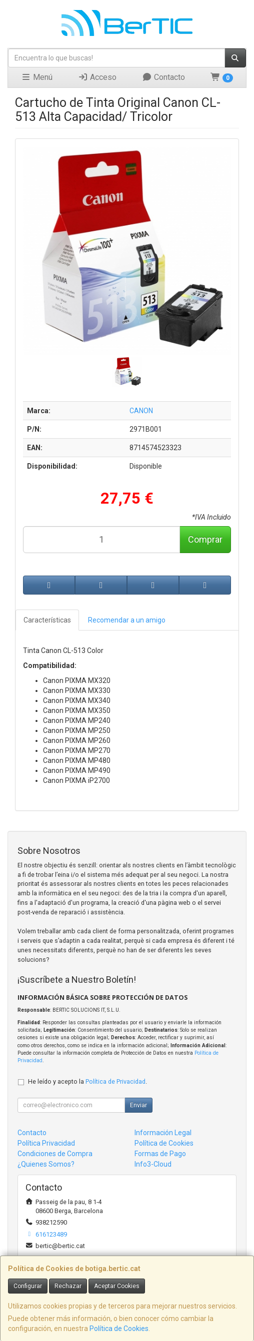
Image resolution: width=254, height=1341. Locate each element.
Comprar (205, 539)
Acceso (97, 77)
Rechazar (68, 1286)
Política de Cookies (119, 1329)
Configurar (28, 1286)
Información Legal (163, 1133)
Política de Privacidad (116, 1081)
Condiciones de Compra (55, 1154)
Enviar (138, 1105)
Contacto (163, 77)
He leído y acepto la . (87, 1081)
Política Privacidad (46, 1143)
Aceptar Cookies (117, 1286)
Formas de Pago (160, 1154)
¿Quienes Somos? (46, 1164)
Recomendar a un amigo (127, 620)
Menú (36, 77)
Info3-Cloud (153, 1164)
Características (47, 620)
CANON (141, 411)
